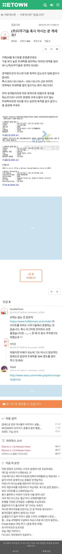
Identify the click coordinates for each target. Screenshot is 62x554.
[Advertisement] (31, 228)
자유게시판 (8, 14)
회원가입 (46, 551)
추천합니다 (31, 275)
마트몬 (14, 41)
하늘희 (13, 367)
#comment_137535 (36, 347)
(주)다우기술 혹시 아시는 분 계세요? (34, 33)
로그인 (16, 551)
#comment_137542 (36, 370)
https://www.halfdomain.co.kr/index (31, 321)
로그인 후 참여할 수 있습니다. (22, 404)
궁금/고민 (15, 24)
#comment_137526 (36, 312)
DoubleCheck (16, 309)
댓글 (6, 302)
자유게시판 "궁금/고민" (32, 14)
